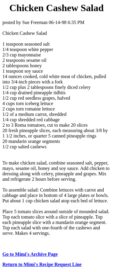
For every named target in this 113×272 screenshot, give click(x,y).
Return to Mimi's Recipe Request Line (42, 264)
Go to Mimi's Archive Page (30, 254)
